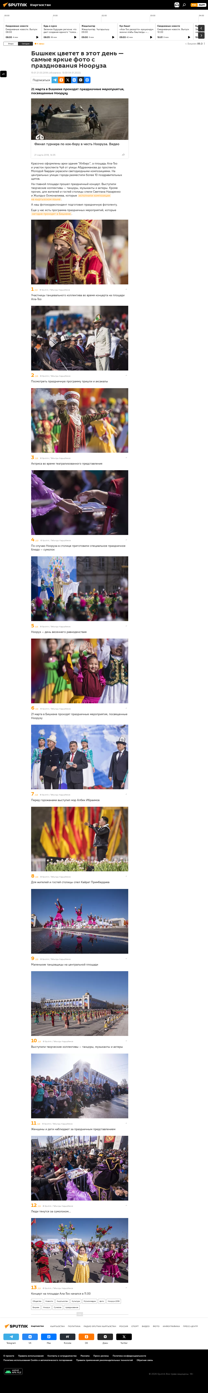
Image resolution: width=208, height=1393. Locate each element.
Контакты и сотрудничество (62, 1355)
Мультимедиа (90, 1301)
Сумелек (57, 1307)
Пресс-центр (190, 1326)
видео (146, 1326)
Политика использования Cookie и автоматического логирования (37, 1360)
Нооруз (46, 1307)
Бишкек (36, 1307)
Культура (76, 1301)
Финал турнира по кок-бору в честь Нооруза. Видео (76, 146)
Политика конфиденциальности (129, 1355)
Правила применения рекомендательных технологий (104, 1360)
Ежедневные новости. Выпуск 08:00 (21, 31)
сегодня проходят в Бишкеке (51, 214)
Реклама (85, 1355)
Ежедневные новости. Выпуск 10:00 (173, 31)
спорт (135, 1326)
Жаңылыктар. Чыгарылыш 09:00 (95, 31)
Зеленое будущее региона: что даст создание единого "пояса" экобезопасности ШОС (60, 32)
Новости (49, 1301)
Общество (37, 1301)
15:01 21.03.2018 (39, 72)
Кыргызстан (62, 1301)
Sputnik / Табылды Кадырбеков (56, 290)
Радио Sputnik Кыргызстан (100, 1326)
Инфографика (171, 1326)
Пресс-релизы (101, 1355)
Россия (123, 1326)
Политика (74, 1326)
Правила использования (31, 1355)
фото (102, 1301)
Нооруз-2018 (113, 1301)
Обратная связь (145, 1360)
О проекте (8, 1355)
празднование (71, 1307)
